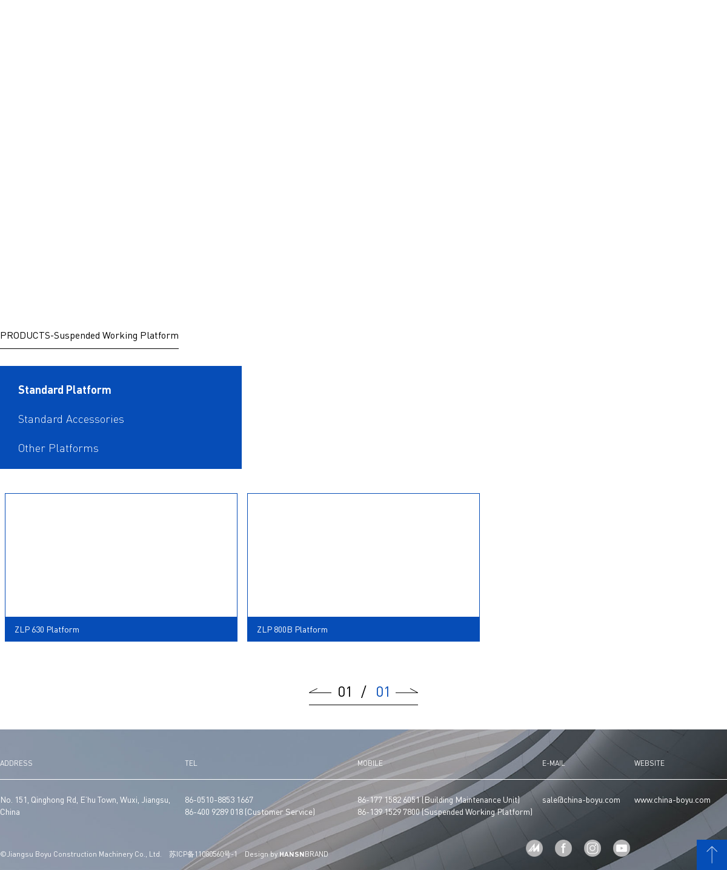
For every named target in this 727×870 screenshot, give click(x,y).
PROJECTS (396, 22)
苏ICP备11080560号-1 (203, 854)
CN (665, 23)
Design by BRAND (286, 854)
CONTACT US (622, 23)
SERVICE (537, 22)
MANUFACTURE (259, 22)
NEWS (459, 22)
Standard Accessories (71, 418)
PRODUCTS (325, 22)
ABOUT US (177, 22)
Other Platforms (58, 447)
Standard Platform (64, 389)
